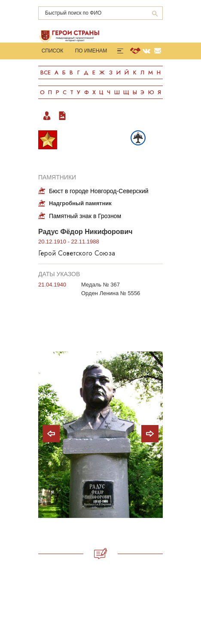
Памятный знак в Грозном (85, 216)
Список (53, 51)
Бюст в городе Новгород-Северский (99, 191)
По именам (91, 51)
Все (45, 72)
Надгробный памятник (80, 203)
